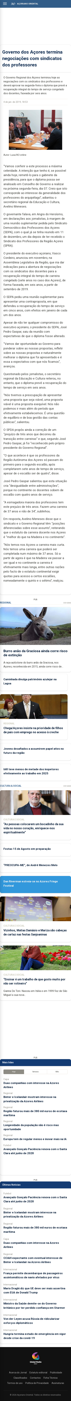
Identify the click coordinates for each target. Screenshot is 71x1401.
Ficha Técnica (50, 1377)
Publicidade (56, 1372)
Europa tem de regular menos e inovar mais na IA (35, 1139)
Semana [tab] (35, 1072)
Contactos (35, 1377)
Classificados (20, 1377)
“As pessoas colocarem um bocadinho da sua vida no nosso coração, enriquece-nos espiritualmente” (33, 828)
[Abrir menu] (5, 4)
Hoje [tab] (13, 1072)
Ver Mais (67, 603)
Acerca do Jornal (18, 1372)
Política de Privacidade (37, 1383)
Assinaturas (58, 1383)
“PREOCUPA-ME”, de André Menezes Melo (30, 865)
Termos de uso (15, 1383)
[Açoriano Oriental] (35, 1364)
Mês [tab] (57, 1072)
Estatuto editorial (38, 1372)
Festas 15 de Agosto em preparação (27, 848)
